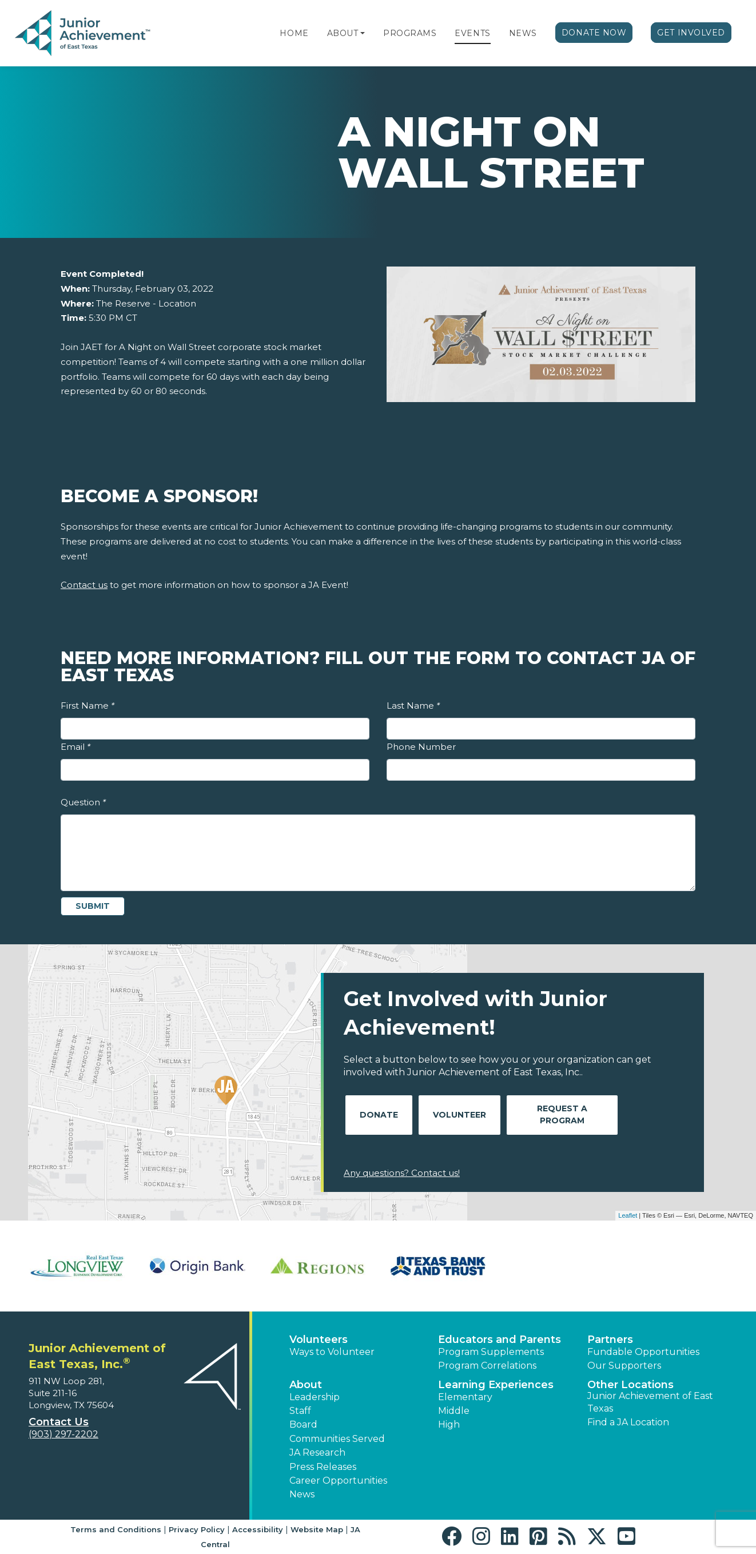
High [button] (449, 1424)
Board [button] (303, 1424)
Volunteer (459, 1115)
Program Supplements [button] (491, 1351)
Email (75, 746)
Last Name (413, 705)
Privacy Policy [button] (197, 1529)
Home (294, 33)
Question (83, 802)
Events (472, 33)
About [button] (305, 1385)
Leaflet (627, 1215)
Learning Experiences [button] (496, 1385)
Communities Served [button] (337, 1438)
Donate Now (594, 32)
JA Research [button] (317, 1452)
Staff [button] (300, 1410)
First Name (87, 705)
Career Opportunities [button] (338, 1480)
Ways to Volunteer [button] (332, 1351)
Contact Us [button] (59, 1422)
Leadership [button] (314, 1397)
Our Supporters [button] (624, 1365)
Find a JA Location (628, 1422)
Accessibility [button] (257, 1529)
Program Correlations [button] (487, 1365)
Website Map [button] (317, 1529)
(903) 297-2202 (63, 1434)
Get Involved (691, 32)
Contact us (84, 584)
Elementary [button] (465, 1397)
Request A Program (562, 1114)
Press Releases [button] (322, 1466)
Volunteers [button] (318, 1339)
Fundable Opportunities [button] (643, 1351)
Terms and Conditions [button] (115, 1529)
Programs (409, 33)
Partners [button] (610, 1339)
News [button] (302, 1494)
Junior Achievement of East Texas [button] (650, 1402)
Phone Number (421, 746)
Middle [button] (453, 1410)
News (523, 33)
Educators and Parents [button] (499, 1339)
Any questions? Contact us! (402, 1172)
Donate (379, 1115)
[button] (362, 33)
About (343, 33)
